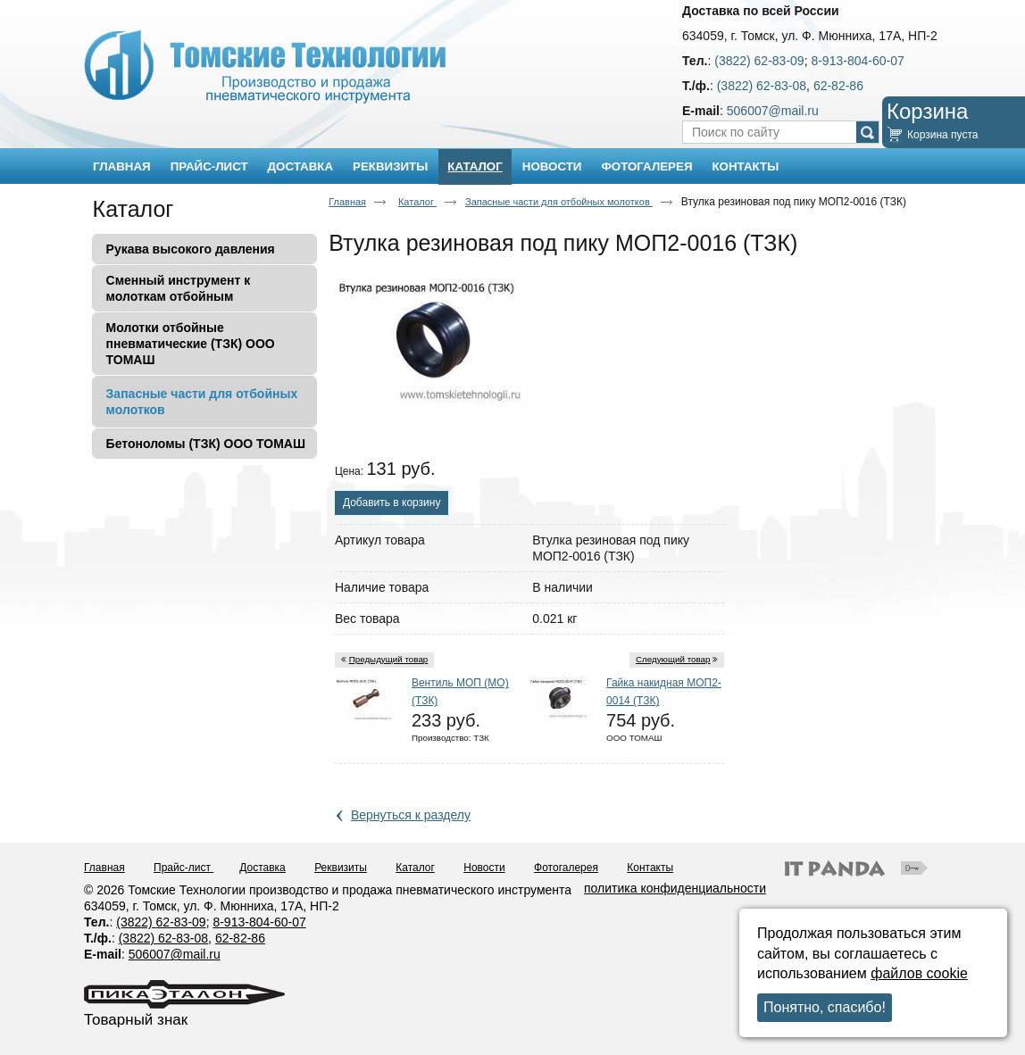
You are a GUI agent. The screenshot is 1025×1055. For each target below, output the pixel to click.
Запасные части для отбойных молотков (559, 201)
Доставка (262, 867)
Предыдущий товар (389, 659)
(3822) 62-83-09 (759, 61)
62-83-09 (181, 922)
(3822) (135, 922)
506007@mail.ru (773, 111)
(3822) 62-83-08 (761, 86)
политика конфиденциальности (675, 888)
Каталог (474, 166)
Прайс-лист (183, 867)
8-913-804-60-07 (857, 61)
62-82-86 (838, 86)
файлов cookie (919, 973)
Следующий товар (673, 659)
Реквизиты (340, 867)
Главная (347, 201)
